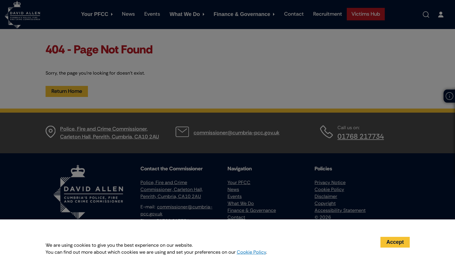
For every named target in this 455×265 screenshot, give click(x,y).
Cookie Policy (251, 252)
